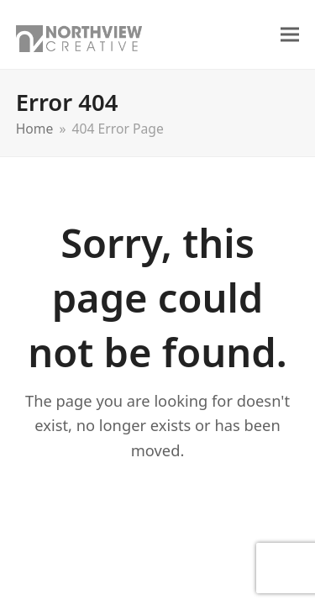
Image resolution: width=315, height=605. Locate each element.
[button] (290, 35)
